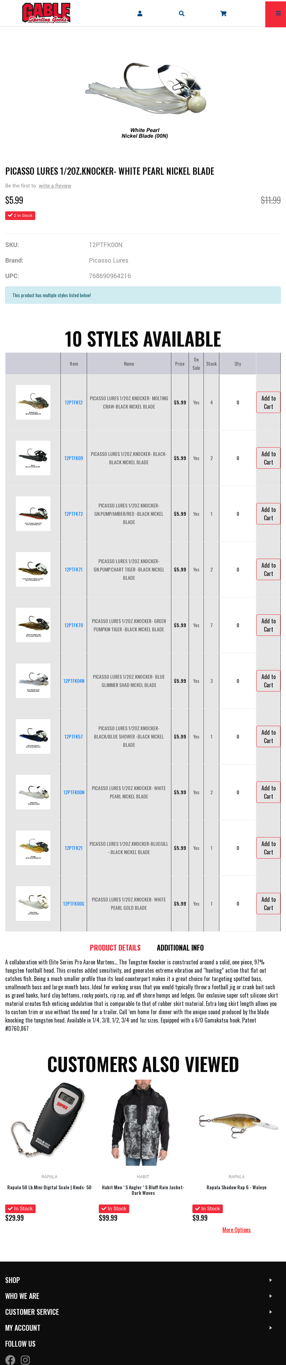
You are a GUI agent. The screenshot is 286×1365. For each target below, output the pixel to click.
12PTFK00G (73, 903)
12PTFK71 (74, 569)
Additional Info (180, 947)
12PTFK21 (74, 847)
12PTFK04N (74, 680)
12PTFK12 (74, 402)
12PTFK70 (74, 625)
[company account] (140, 13)
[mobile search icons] (182, 13)
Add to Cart (268, 402)
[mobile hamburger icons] (278, 13)
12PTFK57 (74, 736)
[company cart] (223, 13)
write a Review (55, 186)
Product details (115, 947)
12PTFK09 (74, 457)
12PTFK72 (74, 513)
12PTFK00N (74, 792)
